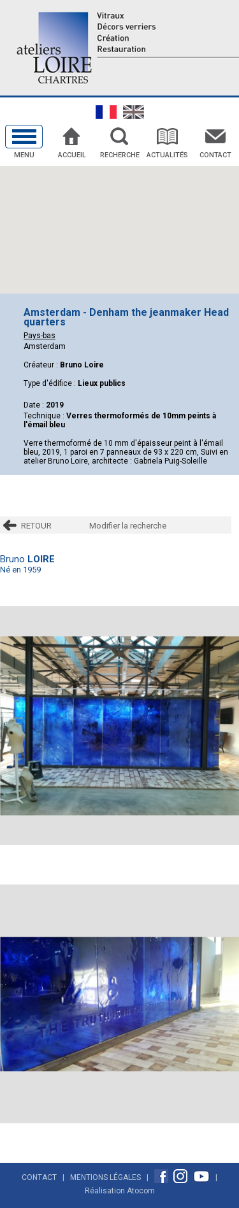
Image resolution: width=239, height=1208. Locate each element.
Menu (24, 155)
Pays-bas (39, 335)
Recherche (120, 155)
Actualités (167, 155)
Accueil (72, 155)
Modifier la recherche (127, 525)
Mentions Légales (105, 1177)
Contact (215, 155)
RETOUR (36, 525)
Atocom (141, 1190)
